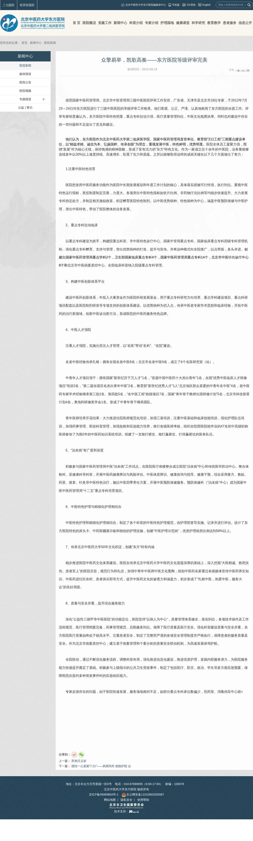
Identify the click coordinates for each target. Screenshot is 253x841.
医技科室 (96, 426)
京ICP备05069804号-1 (103, 794)
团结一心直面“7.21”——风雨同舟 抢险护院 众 (101, 766)
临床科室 (121, 265)
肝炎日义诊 (78, 760)
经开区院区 (27, 5)
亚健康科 (75, 474)
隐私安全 (126, 799)
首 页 (76, 23)
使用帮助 (143, 799)
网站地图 (110, 799)
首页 (24, 42)
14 (247, 70)
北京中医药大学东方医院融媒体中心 (145, 4)
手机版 (176, 4)
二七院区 (9, 5)
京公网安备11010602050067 (143, 794)
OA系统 (191, 4)
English (206, 4)
